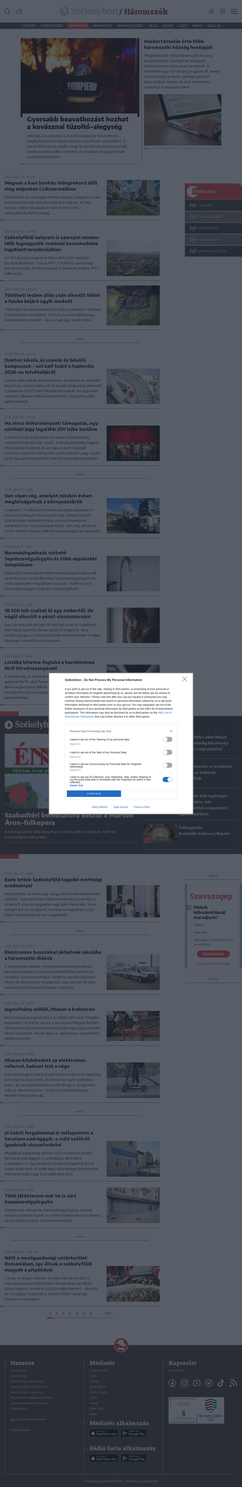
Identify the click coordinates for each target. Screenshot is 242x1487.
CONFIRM (94, 793)
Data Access (121, 806)
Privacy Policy (142, 806)
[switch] (167, 739)
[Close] (185, 680)
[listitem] (121, 731)
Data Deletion (100, 806)
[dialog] (121, 743)
